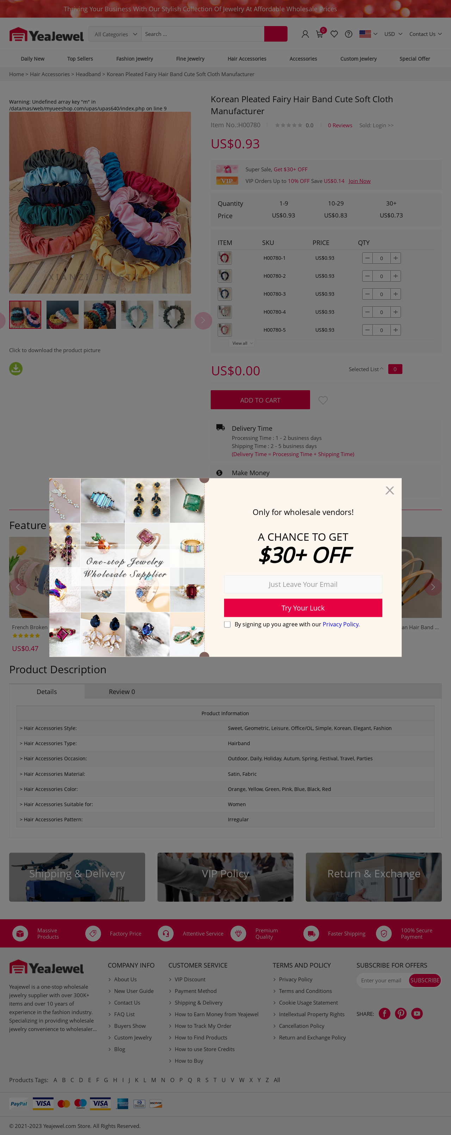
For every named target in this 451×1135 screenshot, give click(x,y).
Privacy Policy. (341, 624)
